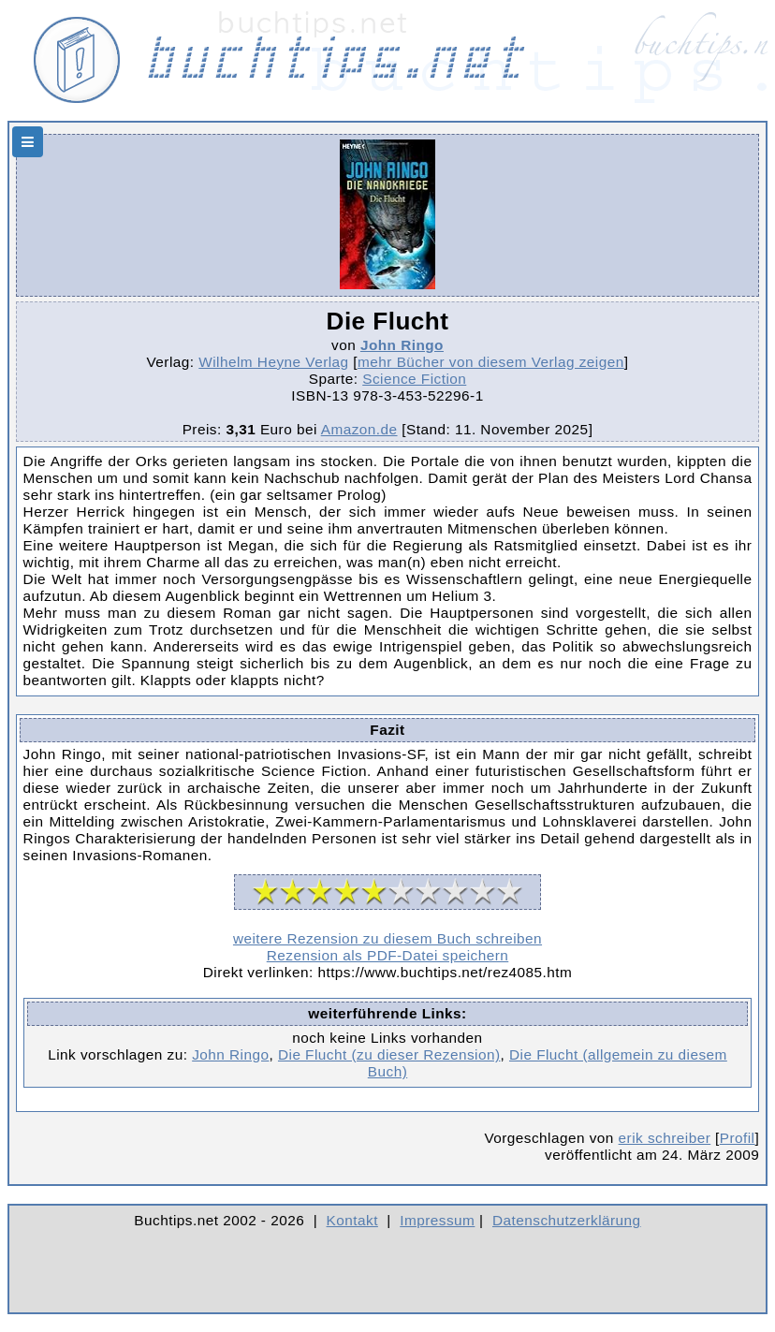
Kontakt (352, 1220)
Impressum (437, 1220)
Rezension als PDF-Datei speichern (388, 955)
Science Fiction (414, 379)
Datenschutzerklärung (566, 1220)
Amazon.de (359, 429)
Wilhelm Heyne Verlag (273, 362)
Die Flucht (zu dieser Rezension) (389, 1054)
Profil (737, 1138)
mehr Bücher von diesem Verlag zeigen (491, 362)
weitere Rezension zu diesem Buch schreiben (387, 938)
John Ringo (402, 345)
